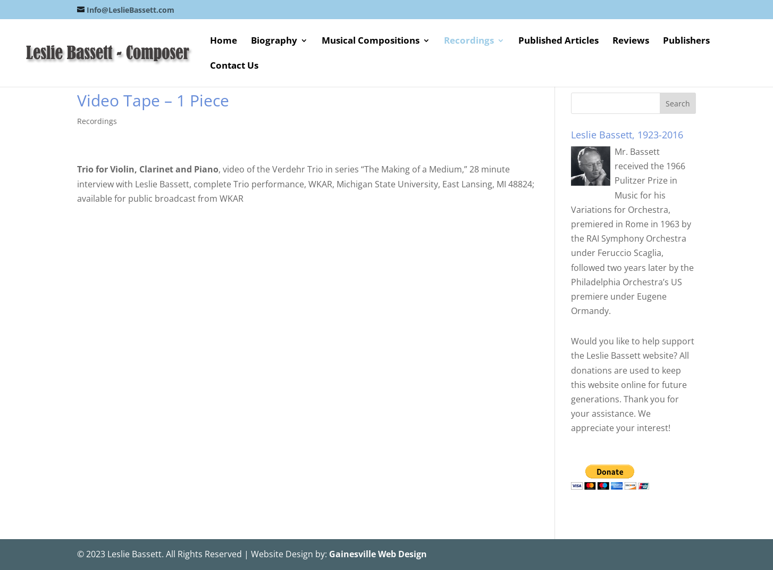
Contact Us (234, 66)
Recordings (469, 41)
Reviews (630, 41)
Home (223, 41)
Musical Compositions (370, 41)
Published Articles (558, 41)
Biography (274, 41)
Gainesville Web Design (378, 554)
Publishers (686, 41)
